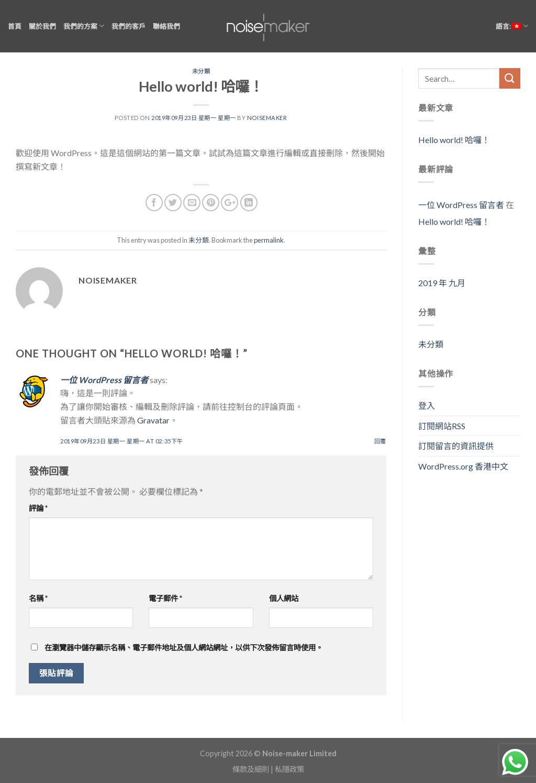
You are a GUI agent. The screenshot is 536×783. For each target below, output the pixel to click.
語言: (512, 26)
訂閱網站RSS (441, 426)
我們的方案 (83, 26)
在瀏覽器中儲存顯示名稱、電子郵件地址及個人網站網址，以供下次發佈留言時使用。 (183, 647)
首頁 (14, 26)
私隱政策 (289, 769)
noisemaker (267, 117)
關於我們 (42, 26)
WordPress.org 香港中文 (463, 466)
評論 (38, 508)
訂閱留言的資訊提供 (456, 446)
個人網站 (283, 598)
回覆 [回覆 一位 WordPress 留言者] (380, 441)
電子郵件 (165, 598)
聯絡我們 (166, 26)
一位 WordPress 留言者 (104, 380)
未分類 (201, 71)
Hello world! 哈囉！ (454, 140)
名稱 (38, 598)
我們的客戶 (128, 26)
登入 (426, 405)
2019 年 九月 (441, 283)
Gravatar (153, 420)
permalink (269, 240)
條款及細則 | (253, 769)
